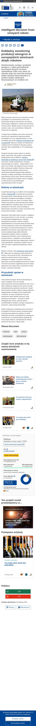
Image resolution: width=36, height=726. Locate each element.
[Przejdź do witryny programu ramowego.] (18, 25)
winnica (24, 331)
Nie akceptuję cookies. (18, 723)
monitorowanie (7, 336)
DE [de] (2, 45)
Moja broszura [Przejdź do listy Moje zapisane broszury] (23, 607)
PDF (19, 596)
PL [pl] (22, 45)
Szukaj (28, 7)
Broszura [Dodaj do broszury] (10, 607)
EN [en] (6, 45)
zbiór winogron (21, 336)
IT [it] (18, 45)
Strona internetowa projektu (13, 445)
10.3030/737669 (8, 451)
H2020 (6, 18)
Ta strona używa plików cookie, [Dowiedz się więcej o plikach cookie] (13, 712)
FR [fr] (14, 45)
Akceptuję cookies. (18, 719)
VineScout (10, 194)
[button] (24, 7)
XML (19, 591)
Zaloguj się (20, 7)
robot (15, 331)
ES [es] (10, 45)
